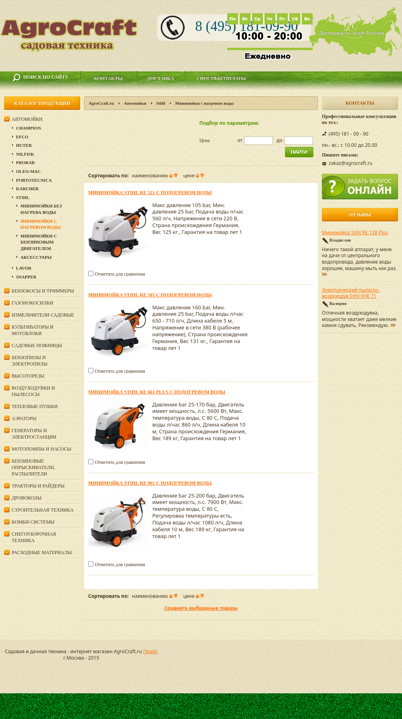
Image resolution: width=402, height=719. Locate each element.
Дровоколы (27, 498)
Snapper (26, 276)
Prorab (25, 162)
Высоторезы (28, 376)
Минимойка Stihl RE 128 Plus (355, 233)
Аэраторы (24, 418)
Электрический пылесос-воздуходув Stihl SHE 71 (351, 293)
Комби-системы (33, 522)
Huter (24, 145)
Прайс (150, 651)
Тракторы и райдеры (38, 486)
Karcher (27, 188)
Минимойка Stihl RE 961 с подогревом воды (150, 483)
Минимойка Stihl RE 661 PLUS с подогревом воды (156, 392)
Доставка (160, 78)
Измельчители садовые (43, 315)
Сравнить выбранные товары (201, 608)
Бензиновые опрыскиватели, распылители (33, 467)
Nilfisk (25, 154)
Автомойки (135, 103)
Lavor (23, 268)
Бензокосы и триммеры (43, 291)
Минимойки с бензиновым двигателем (38, 242)
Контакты (108, 78)
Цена (205, 140)
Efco (22, 136)
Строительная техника (43, 510)
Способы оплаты (221, 78)
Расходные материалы (42, 552)
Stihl (160, 103)
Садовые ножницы (37, 345)
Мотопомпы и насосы (41, 449)
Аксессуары (36, 257)
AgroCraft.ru (101, 103)
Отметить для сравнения (120, 274)
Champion (28, 128)
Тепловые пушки (35, 406)
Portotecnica (34, 180)
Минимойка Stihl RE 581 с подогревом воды (150, 295)
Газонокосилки (32, 303)
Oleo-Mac (28, 171)
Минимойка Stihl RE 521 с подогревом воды (150, 192)
